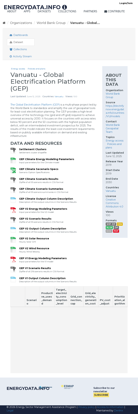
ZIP (116, 227)
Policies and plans (36, 68)
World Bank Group (51, 23)
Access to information (110, 407)
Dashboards (19, 35)
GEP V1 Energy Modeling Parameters (43, 258)
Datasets (44, 11)
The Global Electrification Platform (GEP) (35, 104)
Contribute (114, 11)
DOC (109, 231)
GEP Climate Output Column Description (46, 198)
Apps (27, 11)
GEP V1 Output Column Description (42, 278)
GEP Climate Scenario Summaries (41, 188)
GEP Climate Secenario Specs (38, 169)
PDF (116, 231)
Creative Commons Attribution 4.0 (114, 203)
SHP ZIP (110, 224)
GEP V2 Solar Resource (34, 238)
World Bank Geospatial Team (113, 128)
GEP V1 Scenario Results (35, 268)
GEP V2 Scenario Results (35, 218)
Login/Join (126, 3)
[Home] (4, 23)
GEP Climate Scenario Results (38, 179)
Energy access (18, 68)
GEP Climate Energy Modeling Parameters (46, 159)
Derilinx (118, 410)
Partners (90, 11)
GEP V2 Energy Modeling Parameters (43, 208)
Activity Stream (21, 56)
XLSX (109, 227)
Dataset (16, 42)
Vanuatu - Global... (85, 23)
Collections (67, 11)
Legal (10, 410)
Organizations (21, 23)
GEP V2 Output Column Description (42, 228)
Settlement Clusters (32, 149)
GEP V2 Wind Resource (34, 248)
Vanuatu (59, 96)
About (11, 11)
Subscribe (101, 394)
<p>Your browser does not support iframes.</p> (69, 329)
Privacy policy (86, 407)
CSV (120, 224)
